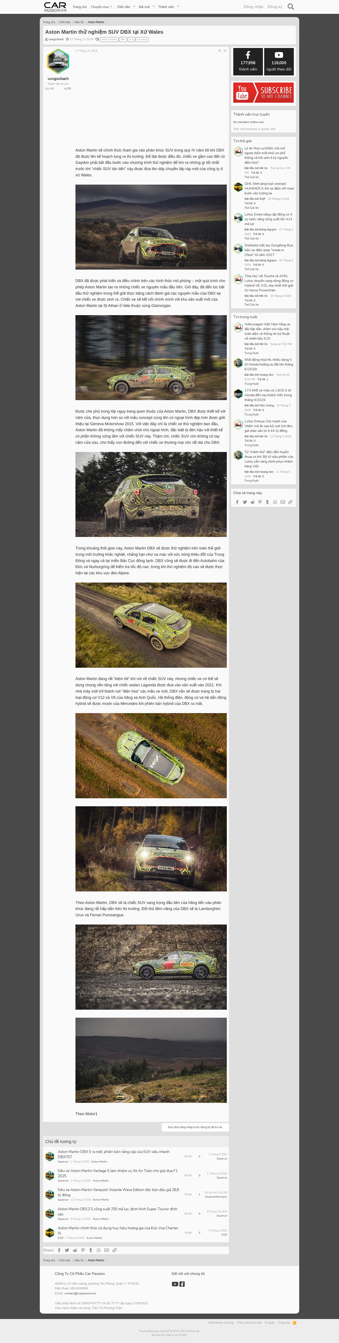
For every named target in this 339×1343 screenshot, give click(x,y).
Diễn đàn (123, 7)
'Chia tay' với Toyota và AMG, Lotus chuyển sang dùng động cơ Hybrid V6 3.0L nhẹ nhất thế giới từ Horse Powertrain (269, 283)
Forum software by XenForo (169, 1331)
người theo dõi (278, 61)
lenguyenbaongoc (216, 1196)
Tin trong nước (245, 317)
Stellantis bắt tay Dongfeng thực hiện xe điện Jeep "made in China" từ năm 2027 (269, 250)
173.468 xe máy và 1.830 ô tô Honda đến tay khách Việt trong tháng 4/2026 (268, 395)
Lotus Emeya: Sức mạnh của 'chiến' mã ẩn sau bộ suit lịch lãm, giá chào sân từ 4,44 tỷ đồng (269, 426)
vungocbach (56, 39)
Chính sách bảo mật (249, 1323)
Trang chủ (80, 7)
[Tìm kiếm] (290, 7)
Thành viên (166, 7)
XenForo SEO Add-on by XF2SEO (169, 1335)
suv (131, 39)
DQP (60, 1238)
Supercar (63, 1161)
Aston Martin (99, 1161)
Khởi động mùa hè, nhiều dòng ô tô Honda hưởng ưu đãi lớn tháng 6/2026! (269, 364)
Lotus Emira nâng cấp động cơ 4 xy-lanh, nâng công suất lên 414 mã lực (268, 219)
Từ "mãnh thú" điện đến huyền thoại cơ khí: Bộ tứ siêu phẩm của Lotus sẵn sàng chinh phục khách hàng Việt (269, 459)
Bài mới (144, 7)
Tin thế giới (242, 141)
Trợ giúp (269, 1323)
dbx (123, 39)
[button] (102, 7)
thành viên (248, 61)
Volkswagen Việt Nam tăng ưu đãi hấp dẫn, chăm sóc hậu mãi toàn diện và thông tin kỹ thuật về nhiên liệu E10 (267, 331)
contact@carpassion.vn (80, 1293)
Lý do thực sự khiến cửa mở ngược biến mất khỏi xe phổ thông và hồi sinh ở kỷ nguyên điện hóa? (266, 155)
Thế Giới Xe (252, 177)
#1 (225, 51)
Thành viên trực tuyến (251, 114)
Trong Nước (252, 353)
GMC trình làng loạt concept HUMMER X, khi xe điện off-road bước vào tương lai (269, 188)
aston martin (109, 39)
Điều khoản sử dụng (221, 1323)
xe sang (142, 39)
